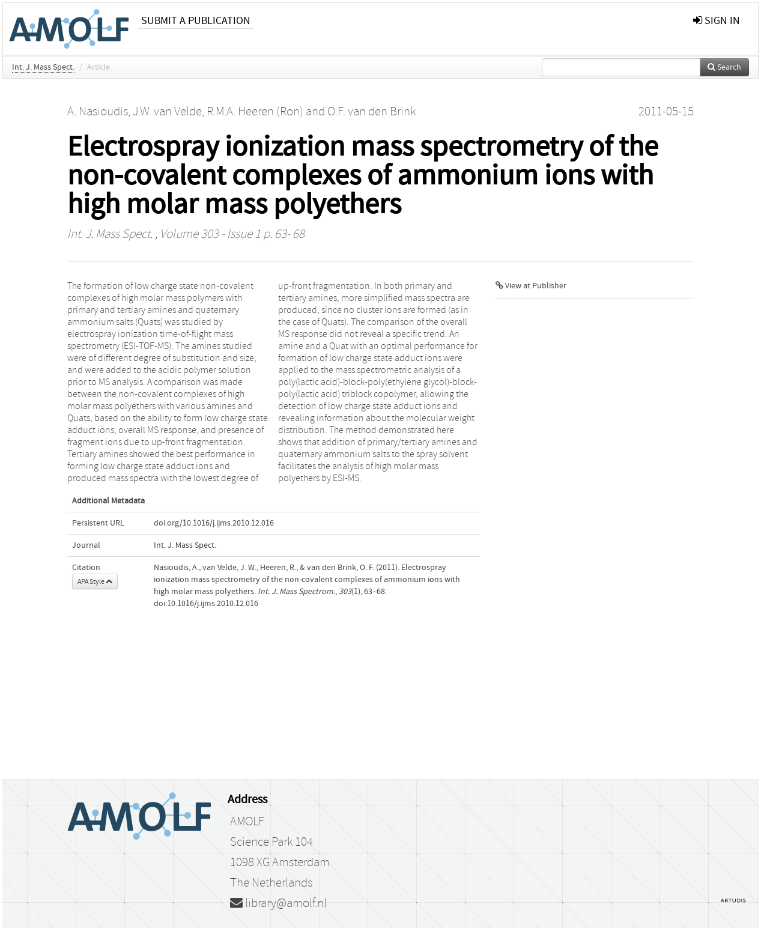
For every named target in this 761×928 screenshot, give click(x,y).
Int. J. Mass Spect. (43, 67)
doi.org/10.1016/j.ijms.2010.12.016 (214, 523)
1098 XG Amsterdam (280, 862)
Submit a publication (195, 20)
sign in (716, 20)
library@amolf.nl (278, 903)
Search (724, 67)
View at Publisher (531, 286)
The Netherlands (271, 883)
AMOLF (247, 821)
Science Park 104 (271, 842)
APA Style (94, 581)
